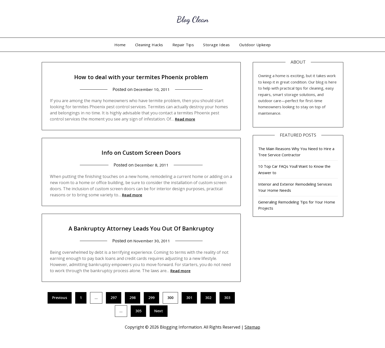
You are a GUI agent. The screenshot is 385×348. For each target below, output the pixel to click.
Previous (59, 309)
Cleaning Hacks (149, 44)
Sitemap (252, 338)
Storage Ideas (216, 44)
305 (138, 322)
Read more (185, 119)
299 (151, 309)
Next (158, 322)
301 (189, 309)
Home (120, 44)
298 (132, 309)
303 (227, 309)
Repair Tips (183, 44)
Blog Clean (192, 18)
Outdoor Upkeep (255, 44)
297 (114, 309)
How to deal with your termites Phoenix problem (141, 76)
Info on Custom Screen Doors (141, 152)
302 (208, 309)
